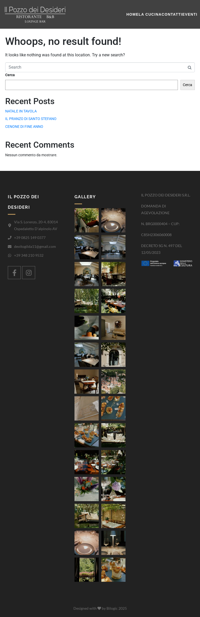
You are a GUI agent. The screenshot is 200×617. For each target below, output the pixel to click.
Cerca (10, 75)
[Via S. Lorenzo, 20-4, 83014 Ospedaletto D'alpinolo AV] (9, 225)
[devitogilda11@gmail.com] (9, 246)
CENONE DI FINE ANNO (24, 126)
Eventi (189, 14)
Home (132, 14)
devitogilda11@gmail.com (35, 246)
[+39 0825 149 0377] (9, 237)
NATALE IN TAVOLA (21, 111)
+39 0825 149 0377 (30, 237)
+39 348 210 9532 (28, 255)
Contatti (172, 14)
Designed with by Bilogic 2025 (100, 608)
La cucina (150, 14)
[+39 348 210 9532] (9, 255)
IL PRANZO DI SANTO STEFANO (31, 119)
